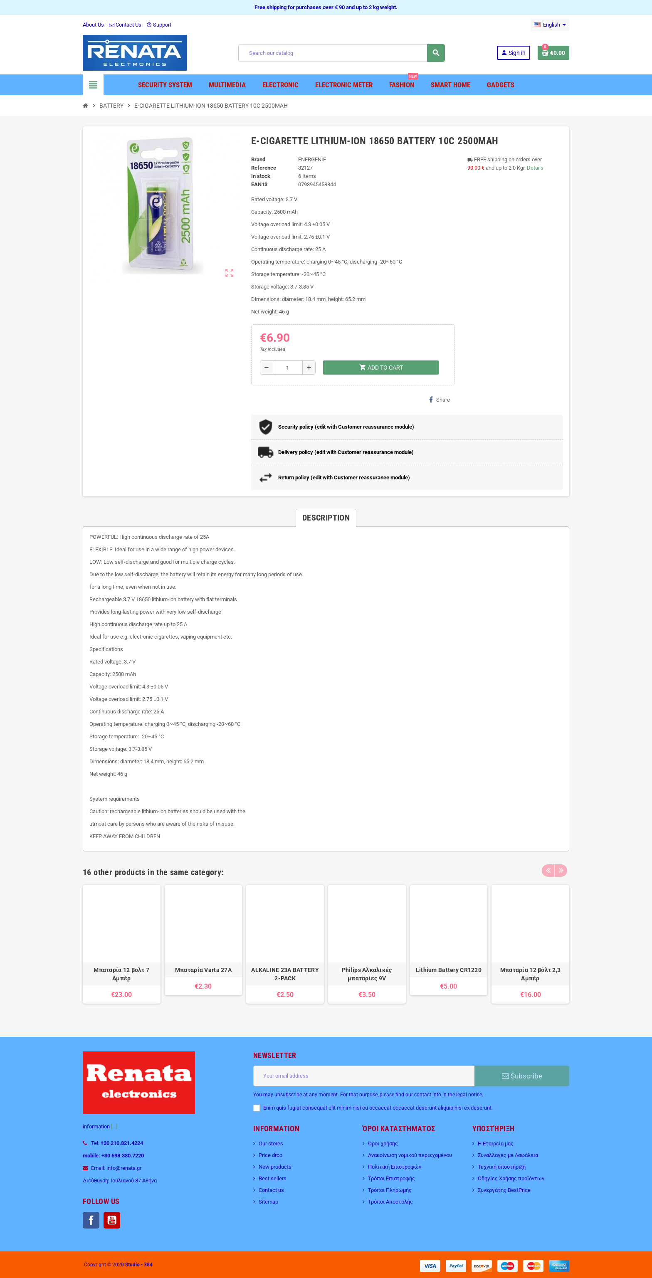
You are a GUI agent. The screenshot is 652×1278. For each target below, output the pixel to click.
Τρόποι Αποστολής (390, 1202)
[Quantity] (288, 367)
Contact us (271, 1190)
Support (158, 25)
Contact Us (125, 25)
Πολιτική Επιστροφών (394, 1167)
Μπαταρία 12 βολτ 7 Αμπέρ (121, 974)
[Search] (341, 53)
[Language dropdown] (550, 25)
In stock (260, 176)
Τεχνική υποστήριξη (502, 1167)
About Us (93, 25)
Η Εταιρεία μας (496, 1143)
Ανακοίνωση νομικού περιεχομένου (410, 1155)
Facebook (91, 1220)
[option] (122, 948)
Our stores (271, 1143)
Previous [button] (548, 870)
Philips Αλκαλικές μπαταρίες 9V (367, 974)
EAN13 (259, 184)
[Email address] (363, 1076)
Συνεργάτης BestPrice (504, 1190)
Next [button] (561, 870)
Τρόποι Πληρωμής (390, 1190)
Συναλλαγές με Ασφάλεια (508, 1155)
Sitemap (268, 1202)
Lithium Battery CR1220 (449, 970)
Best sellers (272, 1178)
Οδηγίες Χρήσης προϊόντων (511, 1178)
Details (535, 168)
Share (439, 399)
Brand (258, 159)
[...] (114, 1126)
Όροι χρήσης (383, 1143)
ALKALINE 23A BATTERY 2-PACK (285, 974)
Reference (263, 168)
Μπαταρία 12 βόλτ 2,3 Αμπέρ (530, 974)
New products (275, 1167)
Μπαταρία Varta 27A (203, 970)
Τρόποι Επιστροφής (391, 1178)
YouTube (112, 1220)
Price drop (270, 1155)
